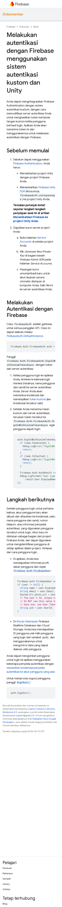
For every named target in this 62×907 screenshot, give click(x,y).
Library (6, 883)
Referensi (8, 873)
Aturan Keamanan (27, 621)
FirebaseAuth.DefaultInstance (25, 336)
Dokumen (24, 26)
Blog (5, 903)
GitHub (6, 889)
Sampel (7, 878)
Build (36, 26)
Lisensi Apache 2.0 (25, 715)
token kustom (38, 399)
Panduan (7, 868)
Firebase (11, 26)
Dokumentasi (13, 14)
